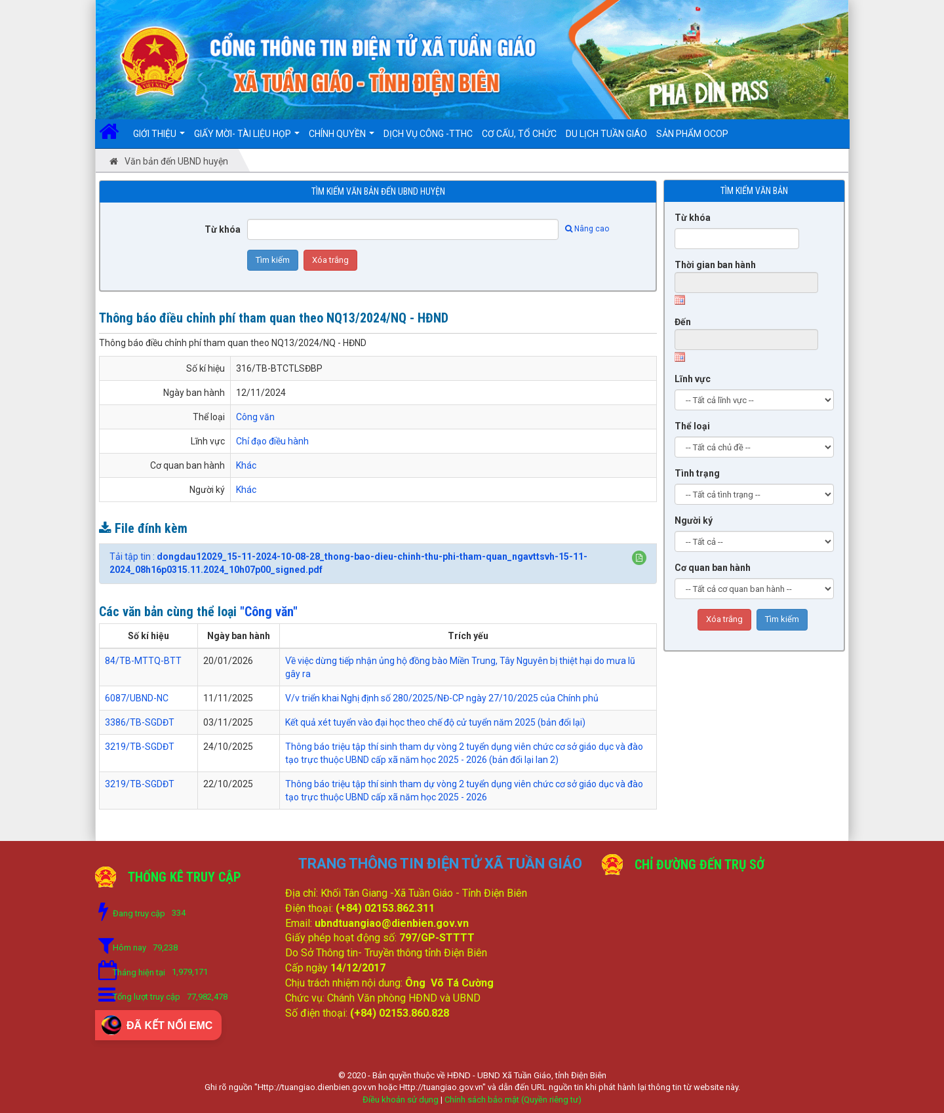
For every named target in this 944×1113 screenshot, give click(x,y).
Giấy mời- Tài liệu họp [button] (247, 138)
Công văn (255, 417)
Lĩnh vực (693, 379)
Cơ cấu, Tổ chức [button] (519, 133)
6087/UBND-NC (136, 698)
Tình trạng (697, 473)
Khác (246, 465)
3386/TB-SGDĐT (139, 722)
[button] (639, 557)
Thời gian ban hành (715, 265)
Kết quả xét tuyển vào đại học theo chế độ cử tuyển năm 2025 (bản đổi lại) (435, 722)
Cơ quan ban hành (713, 567)
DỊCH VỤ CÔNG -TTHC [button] (428, 133)
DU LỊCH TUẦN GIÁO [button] (606, 133)
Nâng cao (587, 228)
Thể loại (692, 426)
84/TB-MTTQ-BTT (143, 660)
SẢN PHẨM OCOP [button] (692, 133)
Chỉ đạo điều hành (272, 441)
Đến (683, 322)
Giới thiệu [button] (159, 138)
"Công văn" (269, 611)
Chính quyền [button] (341, 138)
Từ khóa (223, 229)
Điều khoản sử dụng (401, 1099)
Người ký (694, 520)
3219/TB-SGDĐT (139, 746)
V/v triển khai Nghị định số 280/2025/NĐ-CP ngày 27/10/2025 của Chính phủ (442, 698)
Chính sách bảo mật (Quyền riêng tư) (512, 1099)
